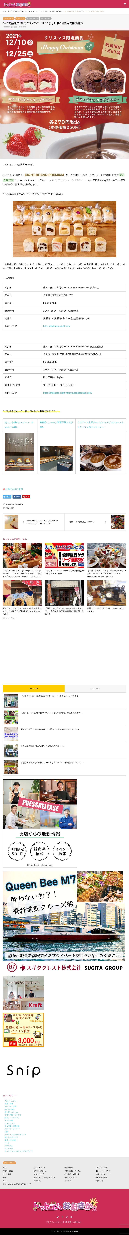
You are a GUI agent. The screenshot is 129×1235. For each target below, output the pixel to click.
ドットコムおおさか (58, 1231)
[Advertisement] (64, 650)
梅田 (8, 508)
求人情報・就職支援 (71, 1174)
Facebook (62, 1217)
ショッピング (20, 18)
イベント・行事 (101, 1168)
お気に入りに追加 (14, 489)
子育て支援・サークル (72, 1171)
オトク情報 (7, 1174)
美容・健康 (68, 1168)
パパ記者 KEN (17, 504)
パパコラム (68, 1181)
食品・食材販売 (45, 18)
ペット (5, 1181)
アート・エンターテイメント (44, 1177)
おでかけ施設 (8, 1171)
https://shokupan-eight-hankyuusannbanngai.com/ (67, 393)
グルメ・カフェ (8, 18)
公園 (4, 1177)
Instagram (67, 1217)
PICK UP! (34, 688)
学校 (4, 1168)
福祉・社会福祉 (101, 1177)
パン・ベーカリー (32, 18)
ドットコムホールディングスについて (17, 1184)
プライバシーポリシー (54, 1222)
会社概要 (67, 1222)
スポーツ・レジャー (102, 1174)
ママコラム (95, 688)
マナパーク (99, 1181)
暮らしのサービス (71, 1177)
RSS (71, 1217)
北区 (12, 508)
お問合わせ (77, 1222)
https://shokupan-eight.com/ (56, 326)
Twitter (58, 1217)
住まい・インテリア (102, 1171)
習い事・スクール (40, 1171)
